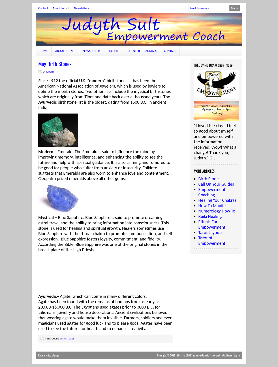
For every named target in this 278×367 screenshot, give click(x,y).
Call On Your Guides (216, 184)
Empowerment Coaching (211, 192)
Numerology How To (216, 211)
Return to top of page (48, 355)
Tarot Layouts (210, 232)
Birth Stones (67, 338)
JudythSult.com (139, 29)
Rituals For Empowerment (211, 224)
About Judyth (61, 8)
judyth (50, 71)
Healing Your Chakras (217, 200)
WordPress (227, 355)
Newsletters (81, 8)
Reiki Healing (210, 216)
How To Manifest (213, 205)
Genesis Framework (210, 355)
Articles (114, 51)
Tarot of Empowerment (211, 240)
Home (44, 51)
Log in (237, 355)
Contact (43, 8)
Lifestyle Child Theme (187, 355)
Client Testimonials (142, 51)
